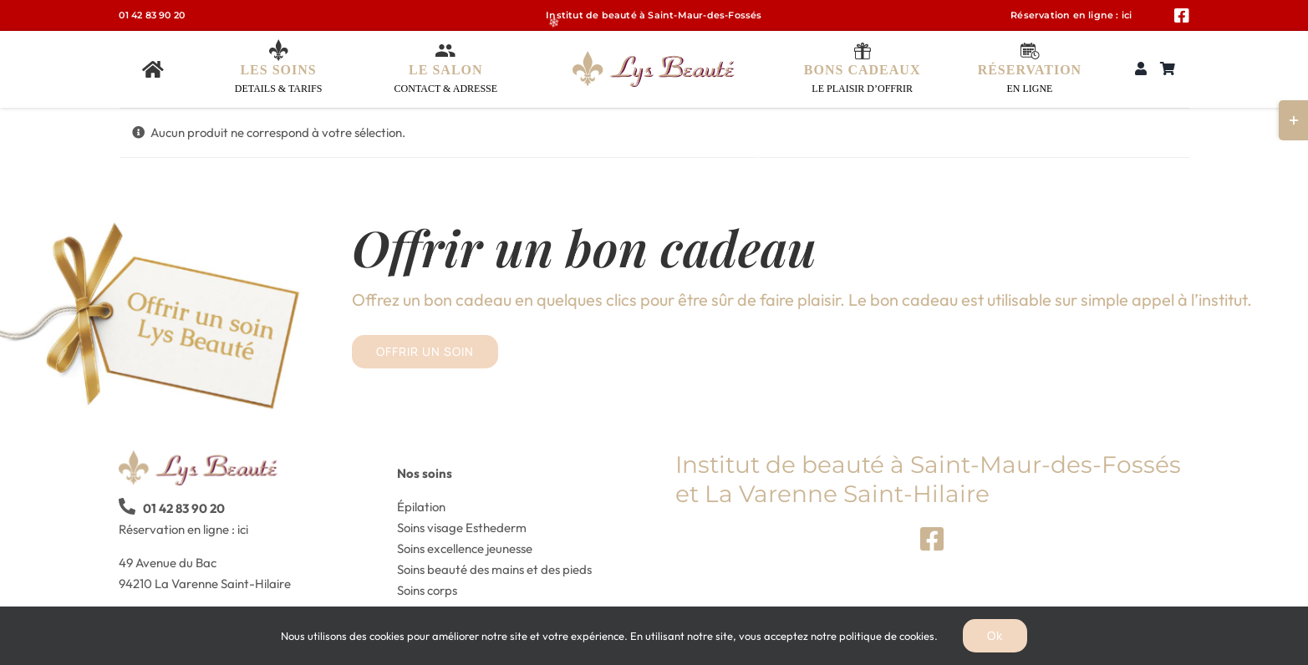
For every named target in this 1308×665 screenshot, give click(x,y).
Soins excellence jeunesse (464, 548)
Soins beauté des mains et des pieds (494, 569)
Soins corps (427, 590)
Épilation (421, 507)
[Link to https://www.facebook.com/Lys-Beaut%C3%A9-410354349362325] (1181, 16)
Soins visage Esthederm (462, 528)
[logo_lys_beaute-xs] (654, 57)
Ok (995, 635)
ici (1127, 15)
